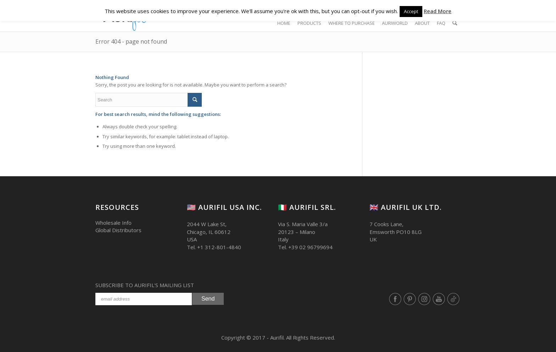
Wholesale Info (113, 222)
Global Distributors (118, 230)
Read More (437, 11)
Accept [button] (411, 11)
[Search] (455, 23)
